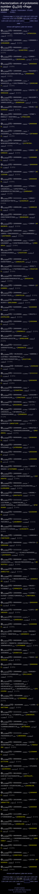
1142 (13, 21)
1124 (17, 16)
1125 (21, 16)
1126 (24, 16)
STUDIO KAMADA (19, 888)
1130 (4, 18)
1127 (28, 16)
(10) (6, 30)
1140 (6, 21)
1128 (32, 16)
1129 (35, 16)
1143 (17, 21)
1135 (24, 18)
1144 (21, 21)
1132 (11, 18)
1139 (3, 21)
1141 (10, 21)
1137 (31, 18)
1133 (15, 18)
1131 (7, 18)
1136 (27, 18)
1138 (35, 18)
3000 (31, 21)
